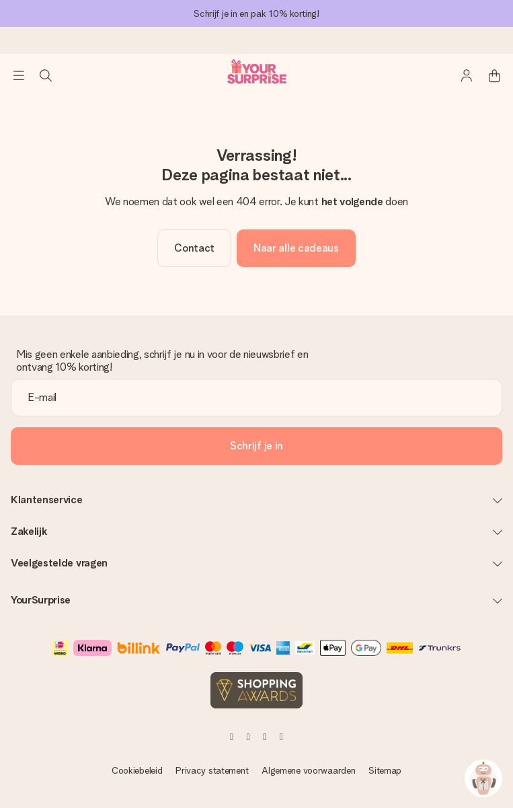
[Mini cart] (494, 75)
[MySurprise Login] (467, 75)
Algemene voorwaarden (308, 770)
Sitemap (384, 770)
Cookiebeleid (137, 770)
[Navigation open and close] (18, 75)
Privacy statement (211, 770)
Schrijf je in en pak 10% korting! (256, 13)
